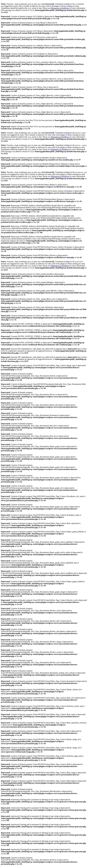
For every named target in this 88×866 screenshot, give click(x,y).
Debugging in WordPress (60, 8)
